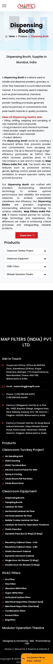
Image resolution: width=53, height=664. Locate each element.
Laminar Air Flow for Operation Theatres (27, 524)
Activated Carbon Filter (18, 597)
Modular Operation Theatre (20, 274)
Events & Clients (37, 649)
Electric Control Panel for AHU (21, 469)
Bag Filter (10, 619)
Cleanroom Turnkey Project (20, 250)
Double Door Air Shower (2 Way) (22, 564)
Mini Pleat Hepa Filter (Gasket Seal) (24, 601)
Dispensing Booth (14, 497)
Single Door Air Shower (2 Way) (22, 560)
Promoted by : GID (37, 642)
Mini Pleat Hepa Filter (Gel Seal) (22, 606)
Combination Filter (15, 610)
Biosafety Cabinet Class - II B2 (21, 546)
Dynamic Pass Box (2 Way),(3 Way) (24, 533)
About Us (19, 649)
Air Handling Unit (14, 456)
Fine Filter (10, 584)
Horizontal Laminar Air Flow (19, 511)
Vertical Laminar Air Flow (18, 515)
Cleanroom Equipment (17, 258)
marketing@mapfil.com (27, 386)
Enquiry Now (27, 235)
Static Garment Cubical (18, 551)
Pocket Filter (12, 615)
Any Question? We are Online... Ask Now (36, 659)
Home (10, 36)
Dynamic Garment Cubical (19, 555)
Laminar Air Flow (14, 506)
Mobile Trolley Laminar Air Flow (21, 520)
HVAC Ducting (12, 460)
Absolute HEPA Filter (16, 588)
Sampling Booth (13, 502)
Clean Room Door (14, 483)
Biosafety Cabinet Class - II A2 (21, 542)
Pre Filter (10, 579)
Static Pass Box (13, 529)
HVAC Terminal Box (15, 465)
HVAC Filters (13, 266)
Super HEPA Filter (14, 592)
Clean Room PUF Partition (19, 478)
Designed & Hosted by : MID (18, 641)
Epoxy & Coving (13, 474)
